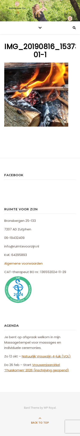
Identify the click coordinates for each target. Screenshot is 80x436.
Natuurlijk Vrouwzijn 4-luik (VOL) (46, 356)
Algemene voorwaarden (23, 263)
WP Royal (50, 408)
